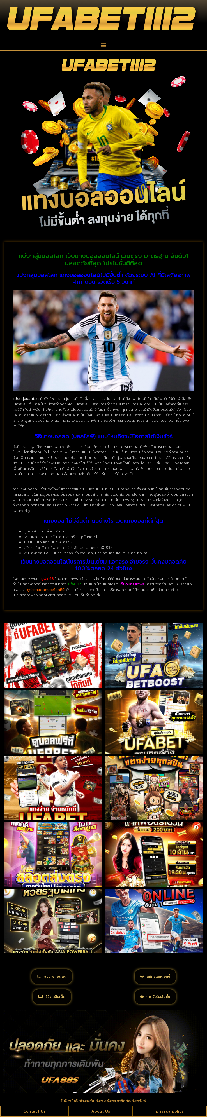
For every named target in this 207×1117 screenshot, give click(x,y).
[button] (103, 45)
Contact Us (34, 1111)
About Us (100, 1111)
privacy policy (170, 1111)
